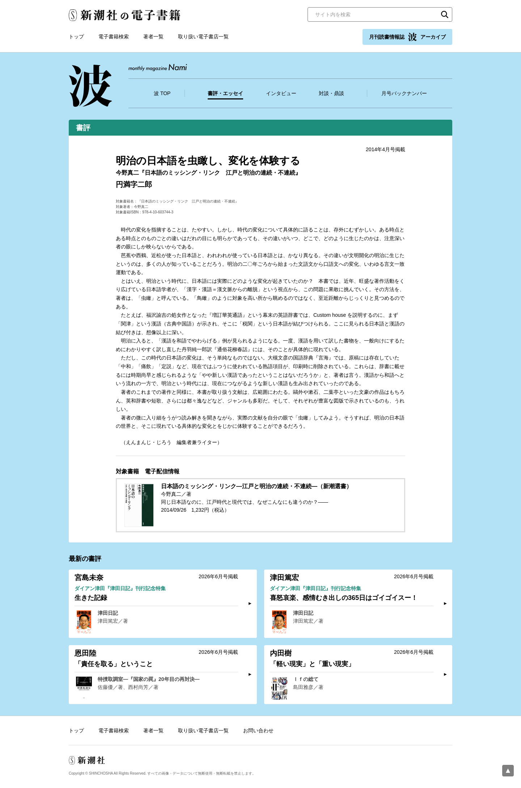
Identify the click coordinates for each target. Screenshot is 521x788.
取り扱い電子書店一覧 (203, 36)
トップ (76, 36)
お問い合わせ (258, 730)
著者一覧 (153, 36)
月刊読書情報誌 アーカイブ (407, 37)
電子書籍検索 (113, 36)
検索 (445, 14)
